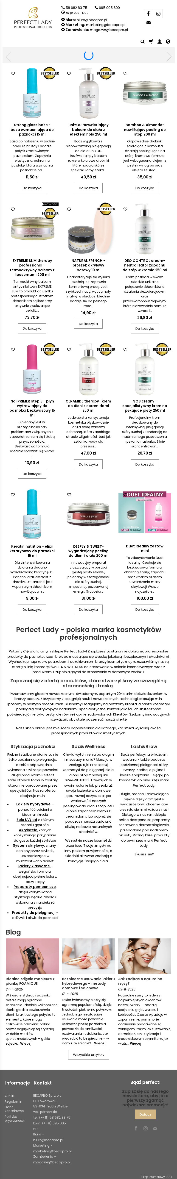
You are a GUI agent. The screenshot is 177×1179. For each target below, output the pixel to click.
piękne (39, 876)
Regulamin (13, 1100)
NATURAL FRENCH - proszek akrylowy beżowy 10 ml (88, 265)
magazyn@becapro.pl (109, 29)
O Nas (9, 1094)
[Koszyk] (151, 41)
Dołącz (145, 1114)
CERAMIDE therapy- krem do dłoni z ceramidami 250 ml (88, 406)
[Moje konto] (159, 41)
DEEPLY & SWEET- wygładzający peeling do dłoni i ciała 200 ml (88, 551)
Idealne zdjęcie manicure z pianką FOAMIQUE (30, 981)
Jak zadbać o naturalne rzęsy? (140, 981)
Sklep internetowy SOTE (156, 1174)
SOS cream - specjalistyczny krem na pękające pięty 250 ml (144, 406)
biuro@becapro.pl (92, 19)
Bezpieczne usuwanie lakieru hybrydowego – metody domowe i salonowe (88, 983)
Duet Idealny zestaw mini (144, 548)
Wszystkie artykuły (88, 1054)
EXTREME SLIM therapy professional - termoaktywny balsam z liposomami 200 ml (32, 267)
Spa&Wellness (88, 746)
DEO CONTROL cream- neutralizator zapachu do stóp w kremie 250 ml (145, 265)
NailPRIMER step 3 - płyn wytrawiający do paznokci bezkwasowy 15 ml (32, 408)
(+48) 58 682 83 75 (54, 1116)
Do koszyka (32, 188)
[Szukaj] (142, 41)
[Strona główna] (33, 17)
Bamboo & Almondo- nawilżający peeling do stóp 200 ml (145, 129)
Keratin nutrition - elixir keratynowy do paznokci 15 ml (32, 551)
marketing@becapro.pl (105, 24)
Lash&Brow (144, 746)
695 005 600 (109, 7)
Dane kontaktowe (14, 1108)
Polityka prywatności (15, 1117)
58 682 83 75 (76, 7)
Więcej (25, 1043)
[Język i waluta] (168, 41)
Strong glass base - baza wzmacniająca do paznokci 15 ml (32, 129)
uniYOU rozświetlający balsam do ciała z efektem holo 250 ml (88, 129)
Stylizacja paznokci (33, 746)
